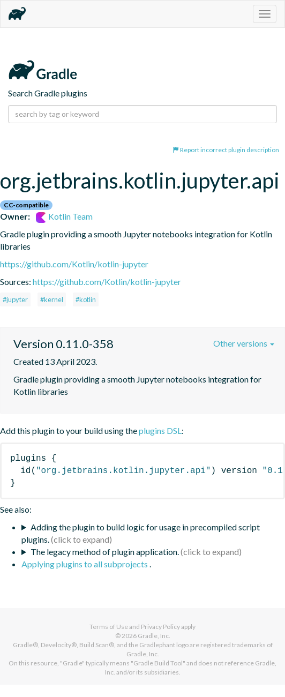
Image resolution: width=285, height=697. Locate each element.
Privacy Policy (160, 627)
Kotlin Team (64, 216)
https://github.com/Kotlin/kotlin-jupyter (74, 264)
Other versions (243, 343)
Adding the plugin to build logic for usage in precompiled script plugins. (140, 533)
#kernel (51, 299)
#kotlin (86, 299)
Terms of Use (108, 627)
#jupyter (15, 299)
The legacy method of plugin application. (105, 551)
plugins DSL (160, 430)
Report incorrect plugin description (225, 150)
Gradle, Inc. (154, 636)
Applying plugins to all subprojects (85, 564)
